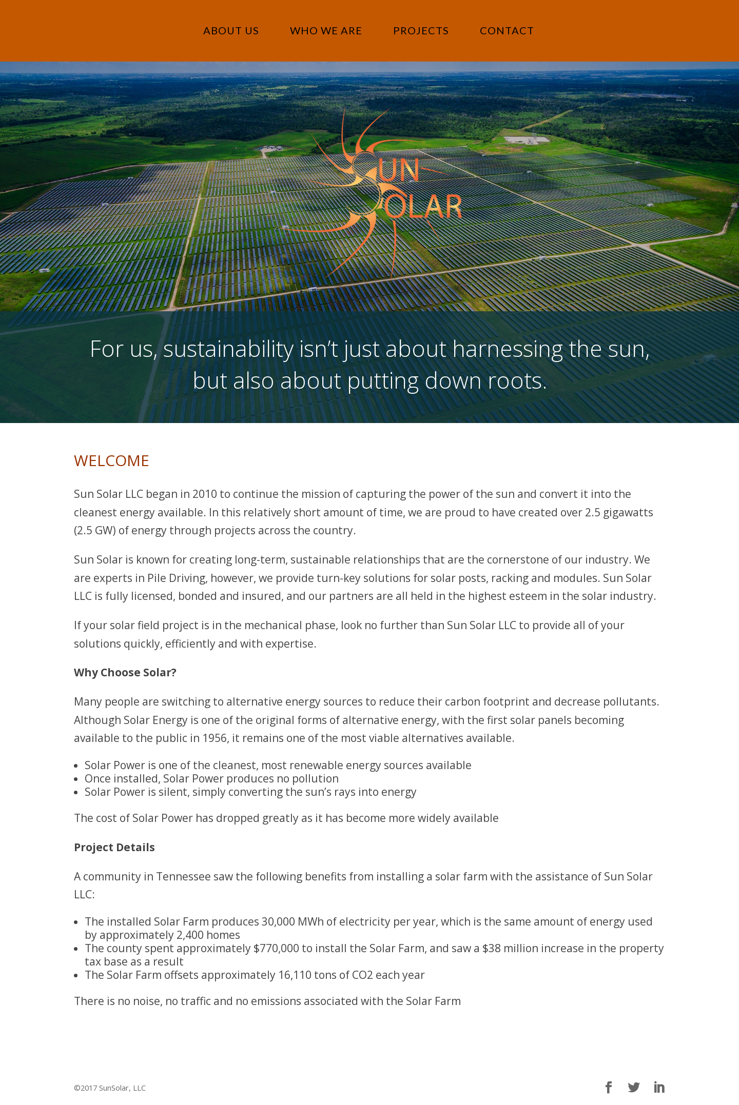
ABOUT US (231, 30)
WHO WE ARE (326, 30)
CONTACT (507, 30)
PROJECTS (421, 30)
